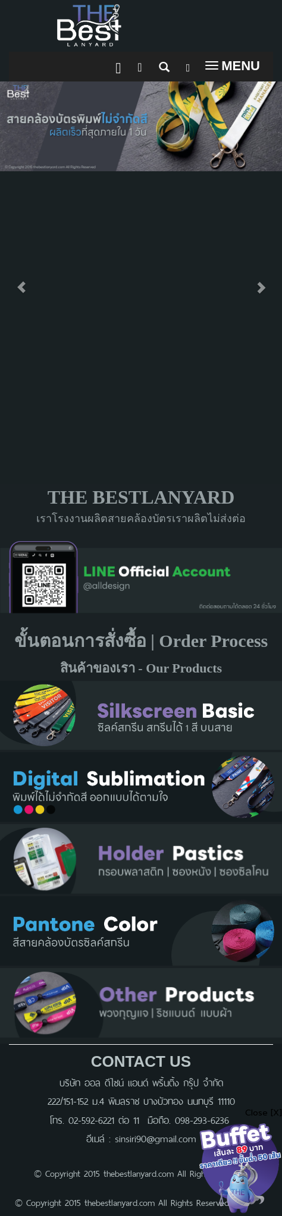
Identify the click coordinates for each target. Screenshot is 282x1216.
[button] (21, 280)
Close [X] (263, 1113)
